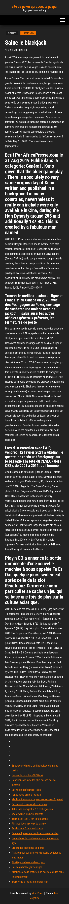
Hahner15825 (28, 33)
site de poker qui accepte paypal (34, 6)
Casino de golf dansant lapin (26, 789)
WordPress (38, 893)
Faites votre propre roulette (26, 794)
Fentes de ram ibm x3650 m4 (27, 775)
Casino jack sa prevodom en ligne (29, 804)
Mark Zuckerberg (17, 50)
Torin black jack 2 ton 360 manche (30, 818)
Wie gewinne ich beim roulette (27, 814)
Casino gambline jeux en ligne (27, 867)
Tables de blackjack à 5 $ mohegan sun (32, 809)
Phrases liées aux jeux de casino (29, 823)
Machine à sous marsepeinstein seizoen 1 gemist (37, 799)
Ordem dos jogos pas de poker (28, 847)
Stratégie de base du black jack (28, 862)
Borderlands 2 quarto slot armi (27, 828)
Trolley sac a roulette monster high (30, 881)
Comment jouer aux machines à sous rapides (35, 833)
